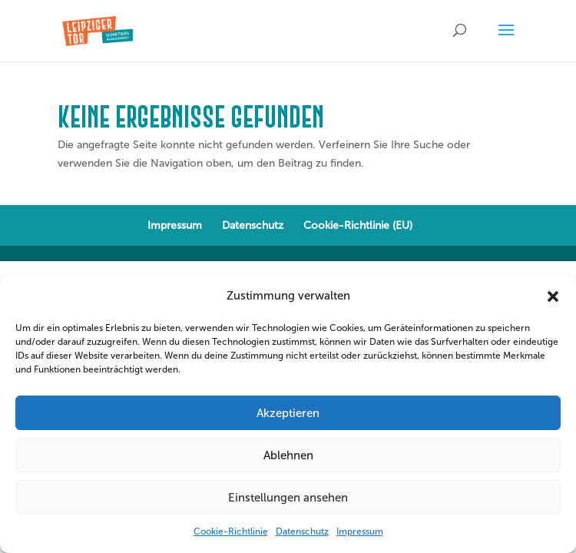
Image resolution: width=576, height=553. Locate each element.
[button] (553, 296)
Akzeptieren (288, 413)
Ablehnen (288, 455)
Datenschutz (302, 531)
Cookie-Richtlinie (231, 531)
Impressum (359, 531)
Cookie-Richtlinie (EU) (357, 225)
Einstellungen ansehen (288, 498)
